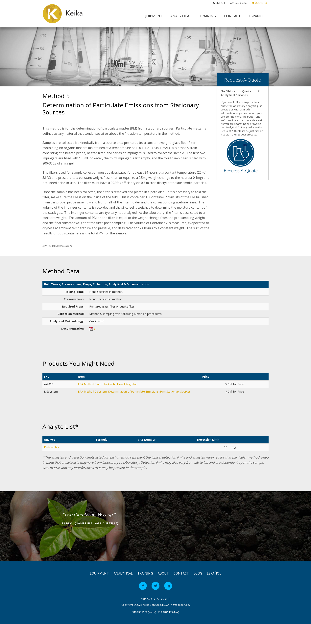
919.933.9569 (238, 3)
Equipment (151, 16)
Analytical (180, 16)
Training (207, 16)
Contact (232, 16)
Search (219, 3)
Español (257, 16)
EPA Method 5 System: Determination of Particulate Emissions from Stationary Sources (134, 391)
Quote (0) (259, 3)
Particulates (51, 447)
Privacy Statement (155, 598)
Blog (198, 573)
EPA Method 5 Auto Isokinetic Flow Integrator (107, 384)
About (163, 573)
